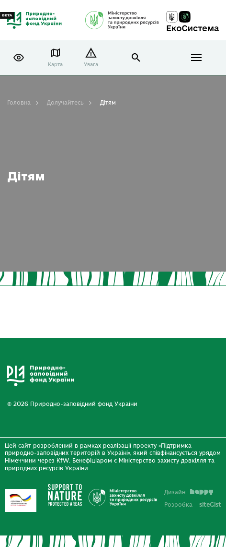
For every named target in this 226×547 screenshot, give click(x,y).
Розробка (192, 504)
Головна (19, 102)
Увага (91, 64)
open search (136, 58)
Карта (55, 64)
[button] (18, 57)
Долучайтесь (65, 102)
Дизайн (188, 492)
